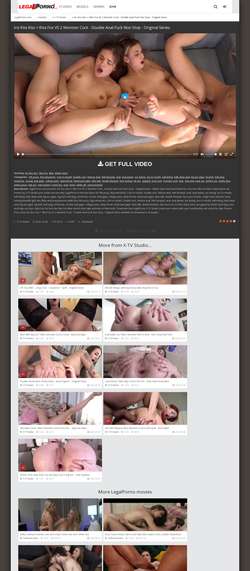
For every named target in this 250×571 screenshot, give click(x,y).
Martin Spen (61, 173)
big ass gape (197, 177)
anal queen (127, 177)
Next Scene (141, 230)
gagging (146, 180)
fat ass (137, 180)
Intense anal (93, 177)
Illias (51, 173)
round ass (57, 184)
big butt (210, 177)
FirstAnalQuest (101, 492)
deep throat (66, 180)
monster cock (170, 180)
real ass (32, 184)
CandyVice (28, 539)
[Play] (18, 154)
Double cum (79, 177)
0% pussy (34, 177)
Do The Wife (171, 445)
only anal (189, 180)
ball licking (167, 177)
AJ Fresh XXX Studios (175, 492)
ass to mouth (154, 177)
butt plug (219, 177)
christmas (19, 180)
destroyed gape (82, 180)
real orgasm (44, 184)
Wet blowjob (108, 177)
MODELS (78, 7)
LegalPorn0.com (38, 565)
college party (52, 180)
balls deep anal (182, 177)
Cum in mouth (64, 177)
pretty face (224, 180)
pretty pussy (20, 184)
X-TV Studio (23, 221)
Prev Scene (108, 230)
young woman (95, 184)
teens (72, 184)
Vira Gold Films (102, 539)
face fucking (126, 180)
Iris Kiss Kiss (31, 173)
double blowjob (110, 180)
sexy (65, 184)
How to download (60, 555)
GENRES (94, 7)
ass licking (140, 177)
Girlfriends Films (30, 445)
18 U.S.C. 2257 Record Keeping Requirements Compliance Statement (117, 565)
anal (118, 177)
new (181, 180)
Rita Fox (43, 173)
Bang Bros (28, 492)
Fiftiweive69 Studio (174, 539)
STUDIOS (60, 7)
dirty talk (96, 180)
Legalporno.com (32, 6)
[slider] (107, 154)
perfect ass (212, 180)
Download (85, 221)
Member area (37, 555)
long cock (157, 180)
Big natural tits (47, 177)
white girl (81, 184)
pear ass (199, 180)
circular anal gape (35, 180)
